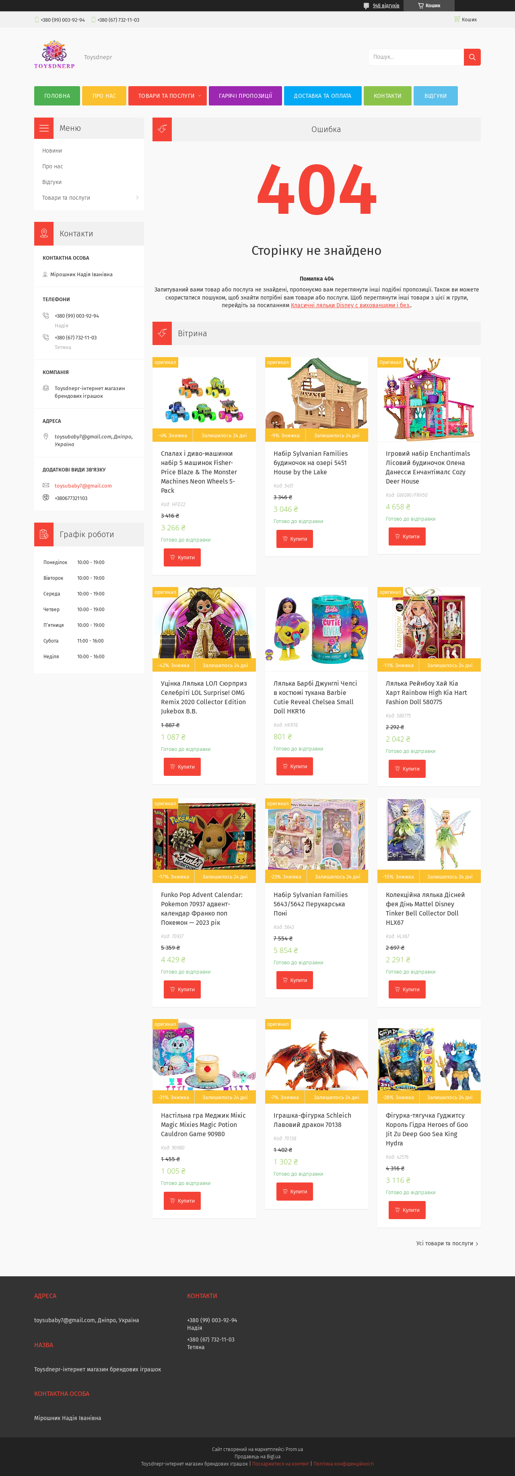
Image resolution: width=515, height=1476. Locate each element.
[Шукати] (472, 57)
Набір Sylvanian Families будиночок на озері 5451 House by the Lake (311, 463)
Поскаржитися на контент (280, 1464)
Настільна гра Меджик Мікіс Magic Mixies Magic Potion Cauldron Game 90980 (203, 1125)
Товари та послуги (166, 96)
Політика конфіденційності (343, 1464)
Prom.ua (294, 1449)
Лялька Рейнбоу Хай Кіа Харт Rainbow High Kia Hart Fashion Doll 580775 (426, 693)
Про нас (104, 96)
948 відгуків (386, 5)
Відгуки (435, 96)
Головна (57, 96)
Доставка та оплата (322, 96)
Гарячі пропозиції (245, 96)
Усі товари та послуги (444, 1243)
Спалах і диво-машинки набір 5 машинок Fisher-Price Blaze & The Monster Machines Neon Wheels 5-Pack (199, 472)
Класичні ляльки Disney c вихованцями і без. (350, 305)
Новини (52, 150)
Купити (186, 557)
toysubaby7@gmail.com (83, 486)
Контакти (388, 96)
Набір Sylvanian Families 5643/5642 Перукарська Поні (311, 904)
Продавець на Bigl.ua (257, 1456)
